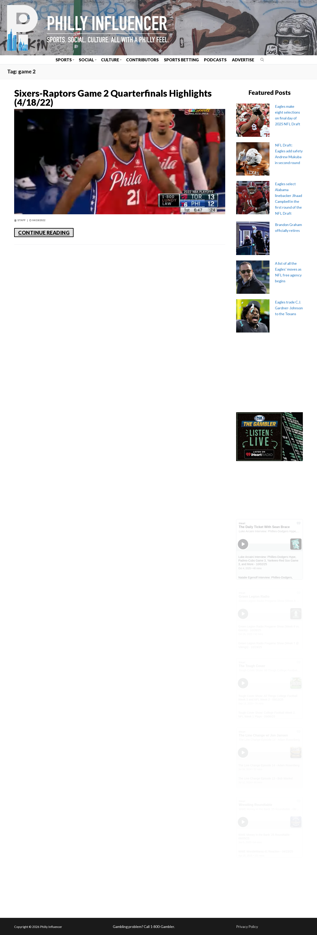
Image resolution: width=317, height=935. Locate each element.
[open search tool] (262, 60)
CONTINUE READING (44, 232)
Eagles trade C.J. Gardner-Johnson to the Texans (289, 308)
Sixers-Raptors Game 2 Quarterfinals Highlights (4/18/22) (113, 98)
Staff (20, 220)
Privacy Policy (247, 926)
